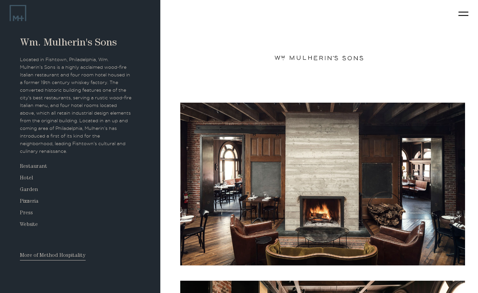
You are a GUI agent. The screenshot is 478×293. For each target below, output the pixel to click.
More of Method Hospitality (53, 255)
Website (29, 225)
